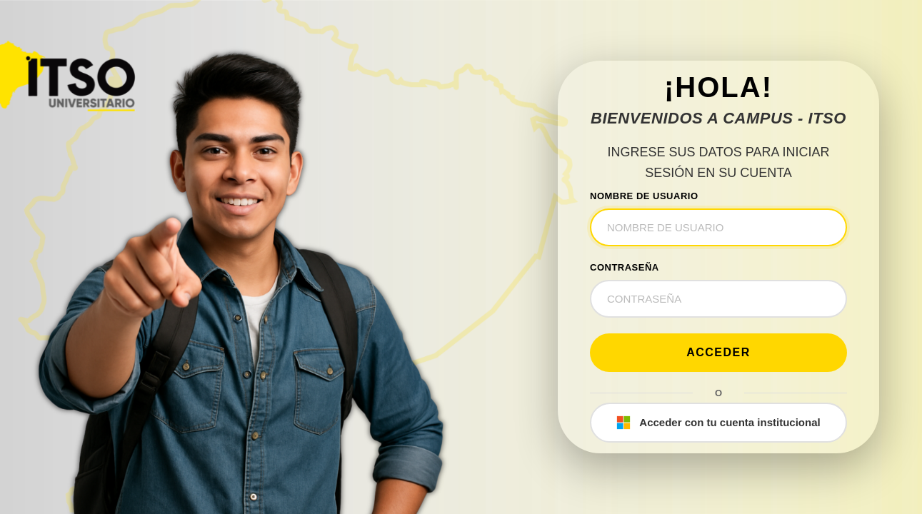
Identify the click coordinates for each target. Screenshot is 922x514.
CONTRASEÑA (624, 267)
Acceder (718, 352)
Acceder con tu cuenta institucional (718, 422)
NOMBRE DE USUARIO (644, 196)
